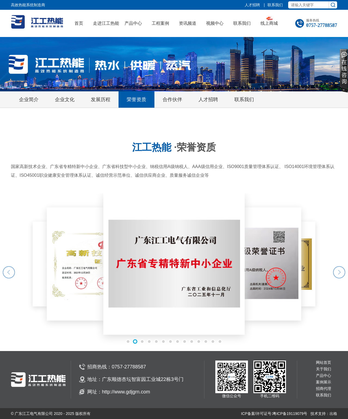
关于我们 (323, 369)
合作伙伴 (172, 99)
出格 (333, 413)
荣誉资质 (136, 99)
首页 (78, 23)
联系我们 (275, 5)
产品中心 (133, 23)
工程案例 (160, 23)
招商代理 (323, 389)
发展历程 (100, 99)
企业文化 (64, 99)
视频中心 (214, 23)
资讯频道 (187, 23)
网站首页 (323, 363)
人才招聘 (253, 5)
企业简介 (29, 99)
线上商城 (269, 23)
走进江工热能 (106, 23)
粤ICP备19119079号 (290, 413)
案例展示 (323, 382)
